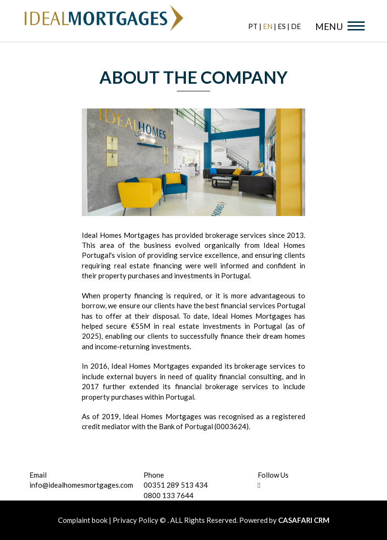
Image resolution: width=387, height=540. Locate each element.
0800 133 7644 (169, 495)
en (267, 26)
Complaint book (83, 520)
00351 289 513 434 (176, 485)
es (282, 26)
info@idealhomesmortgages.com (81, 485)
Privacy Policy (135, 520)
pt (253, 26)
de (296, 26)
